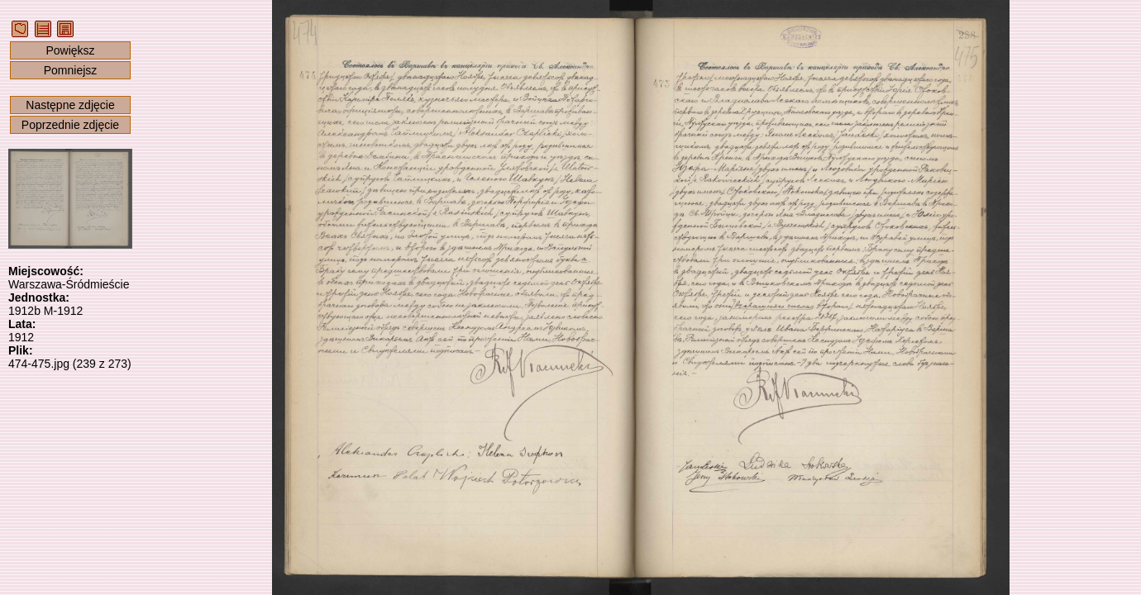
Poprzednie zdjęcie (70, 124)
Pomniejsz (71, 70)
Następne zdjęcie (70, 105)
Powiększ (69, 50)
